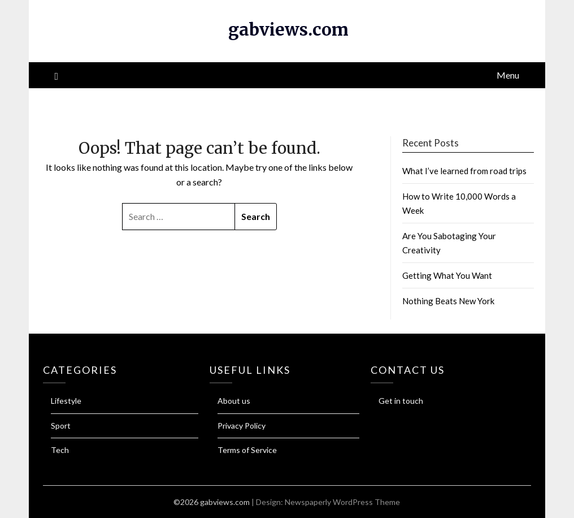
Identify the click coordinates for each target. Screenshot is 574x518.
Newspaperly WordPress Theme (342, 502)
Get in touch (401, 400)
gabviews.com (288, 29)
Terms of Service (247, 450)
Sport (61, 425)
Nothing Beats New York (448, 301)
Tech (60, 450)
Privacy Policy (242, 425)
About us (234, 400)
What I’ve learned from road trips (464, 171)
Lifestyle (66, 400)
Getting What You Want (447, 275)
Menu (508, 75)
